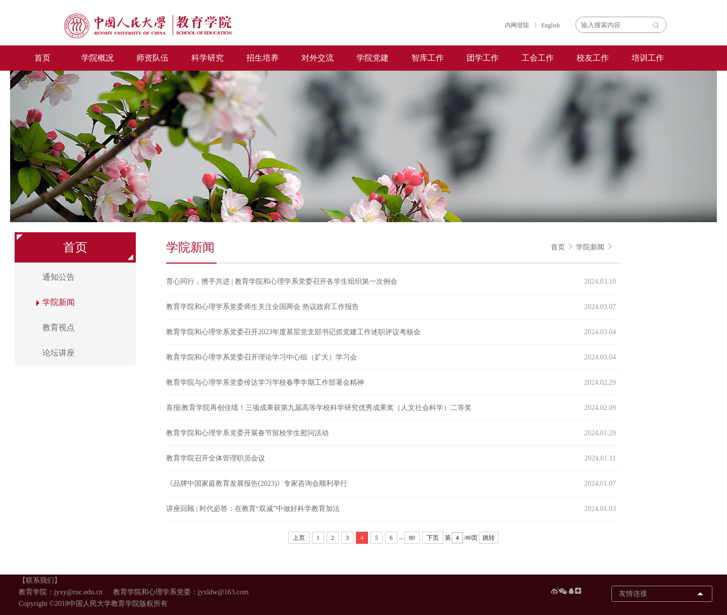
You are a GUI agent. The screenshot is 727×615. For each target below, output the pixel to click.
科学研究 (207, 58)
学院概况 (97, 58)
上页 (299, 537)
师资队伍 (152, 58)
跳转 (489, 537)
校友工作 (593, 58)
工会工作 (538, 58)
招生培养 (262, 58)
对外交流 (317, 58)
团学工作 (482, 58)
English (550, 25)
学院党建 (372, 58)
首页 (42, 58)
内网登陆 (517, 25)
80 (412, 537)
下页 (433, 537)
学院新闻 (590, 247)
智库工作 (427, 58)
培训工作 (648, 58)
